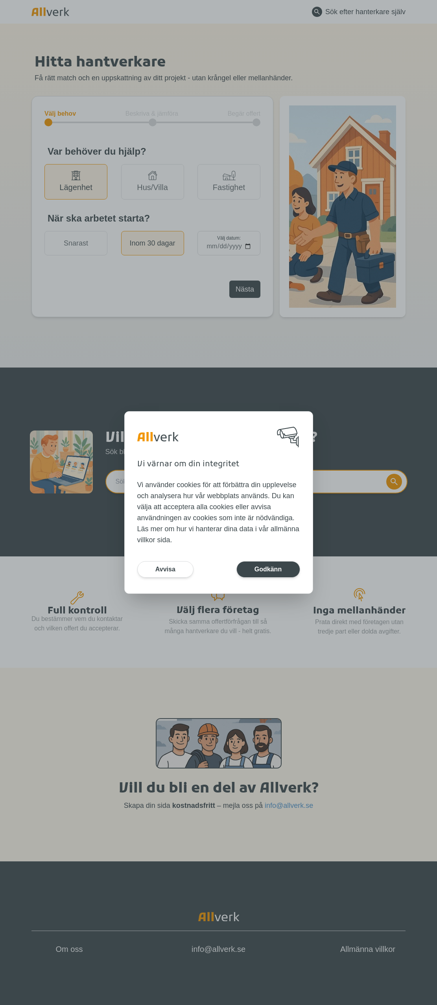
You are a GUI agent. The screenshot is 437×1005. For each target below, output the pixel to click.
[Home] (158, 437)
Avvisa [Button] (167, 569)
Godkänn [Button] (266, 569)
